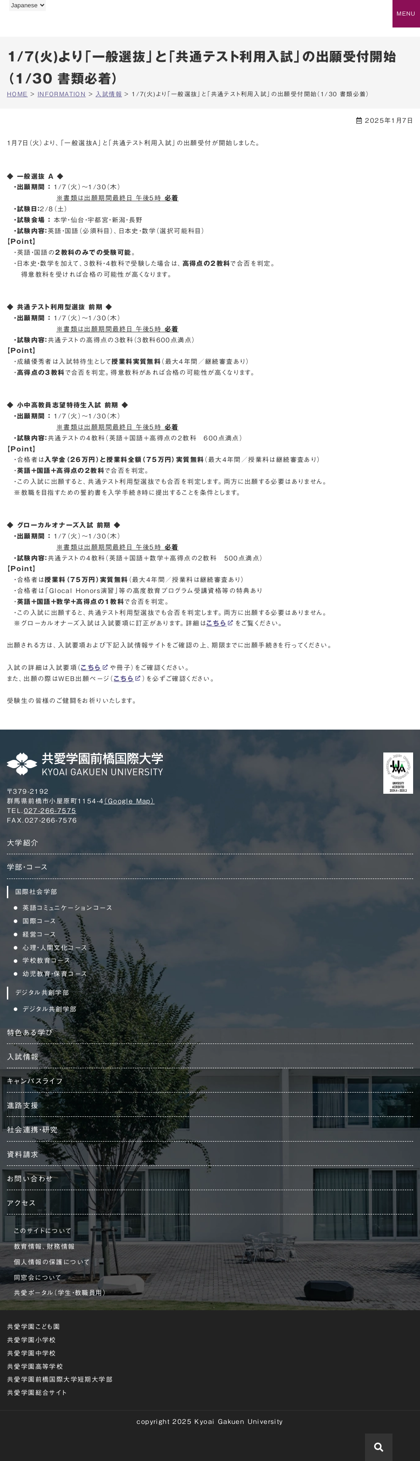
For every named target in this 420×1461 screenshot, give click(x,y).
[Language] (27, 5)
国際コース (39, 921)
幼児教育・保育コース (54, 974)
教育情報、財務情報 (44, 1246)
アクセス (21, 1203)
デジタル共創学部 (49, 1009)
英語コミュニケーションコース (67, 908)
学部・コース (27, 867)
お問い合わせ (30, 1178)
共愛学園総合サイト (37, 1393)
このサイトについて (43, 1231)
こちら (216, 623)
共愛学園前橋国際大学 (52, 24)
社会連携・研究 (32, 1129)
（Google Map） (129, 801)
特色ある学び (30, 1032)
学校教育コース (46, 960)
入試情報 (23, 1056)
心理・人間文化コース (54, 948)
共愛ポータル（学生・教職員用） (60, 1293)
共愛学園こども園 (33, 1327)
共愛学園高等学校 (35, 1366)
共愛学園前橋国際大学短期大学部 (60, 1379)
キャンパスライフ (35, 1081)
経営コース (39, 934)
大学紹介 (23, 842)
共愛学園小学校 (31, 1340)
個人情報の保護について (52, 1262)
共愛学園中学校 (31, 1353)
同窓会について (38, 1277)
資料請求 (23, 1154)
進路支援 (23, 1105)
